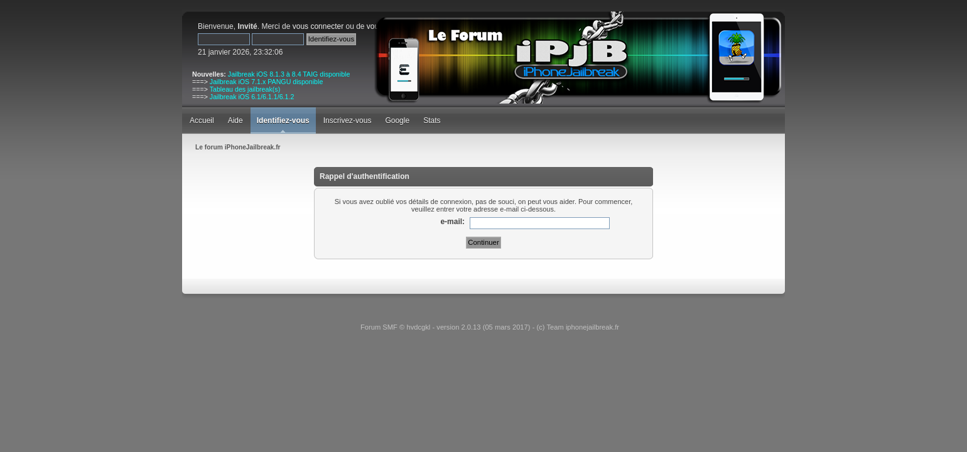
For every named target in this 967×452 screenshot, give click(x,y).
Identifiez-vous (283, 120)
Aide (235, 120)
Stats (431, 120)
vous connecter (318, 26)
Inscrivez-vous (347, 120)
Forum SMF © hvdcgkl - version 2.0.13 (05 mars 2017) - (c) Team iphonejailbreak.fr (489, 327)
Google (397, 120)
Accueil (202, 120)
